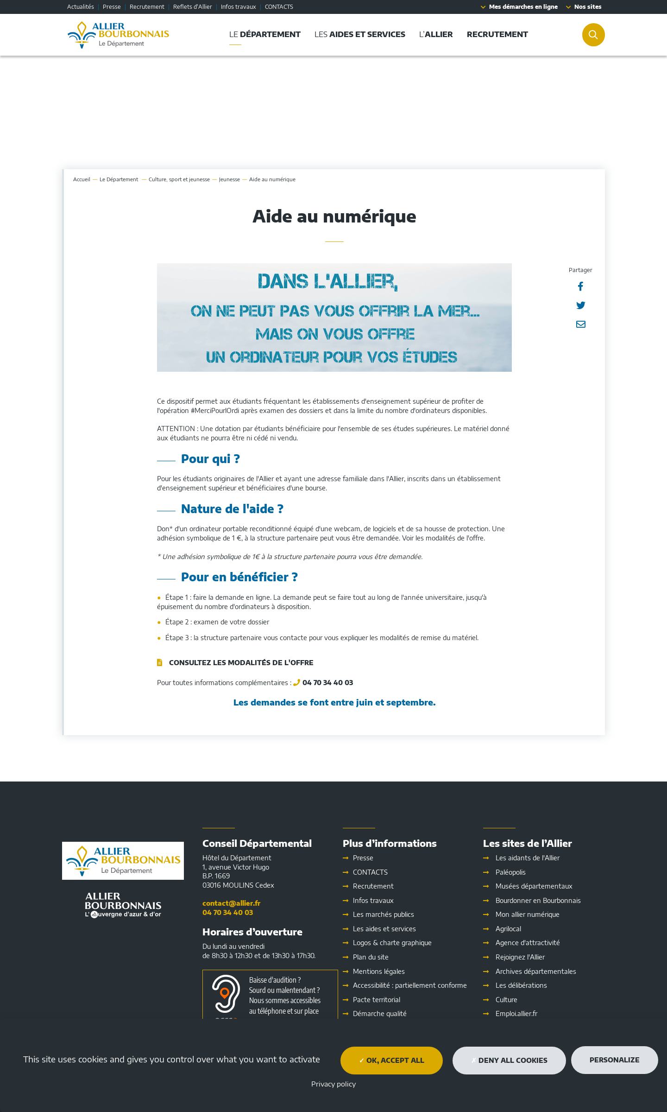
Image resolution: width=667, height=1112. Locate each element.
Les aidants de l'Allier (528, 858)
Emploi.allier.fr (516, 1013)
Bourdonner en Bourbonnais (538, 900)
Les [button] (360, 34)
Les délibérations (521, 985)
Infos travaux (238, 6)
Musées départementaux (534, 886)
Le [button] (265, 34)
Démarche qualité (380, 1013)
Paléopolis (511, 872)
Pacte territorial (376, 1000)
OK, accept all (391, 1060)
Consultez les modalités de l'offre (241, 663)
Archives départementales (536, 971)
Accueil (81, 179)
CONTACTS (279, 6)
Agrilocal (508, 929)
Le (119, 179)
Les (384, 929)
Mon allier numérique (528, 914)
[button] (497, 34)
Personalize (615, 1060)
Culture (506, 1000)
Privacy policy (333, 1084)
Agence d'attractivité (528, 943)
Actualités (80, 6)
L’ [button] (436, 34)
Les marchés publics (383, 914)
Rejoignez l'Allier (520, 957)
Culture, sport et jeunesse (179, 179)
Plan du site (371, 957)
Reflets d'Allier (192, 6)
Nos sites (588, 6)
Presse (112, 6)
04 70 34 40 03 (327, 682)
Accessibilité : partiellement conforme (410, 985)
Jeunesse (229, 179)
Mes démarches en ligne (523, 6)
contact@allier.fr (231, 903)
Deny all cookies (509, 1060)
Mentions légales (379, 971)
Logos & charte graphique (392, 943)
